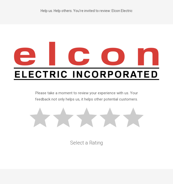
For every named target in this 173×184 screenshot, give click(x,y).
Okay (88, 118)
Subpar (65, 118)
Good (112, 118)
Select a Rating (86, 143)
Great (135, 118)
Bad (42, 118)
